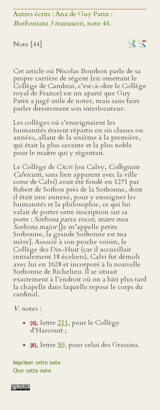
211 (63, 322)
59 (61, 345)
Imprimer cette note (37, 362)
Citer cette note (32, 370)
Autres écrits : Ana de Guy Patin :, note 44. (63, 18)
